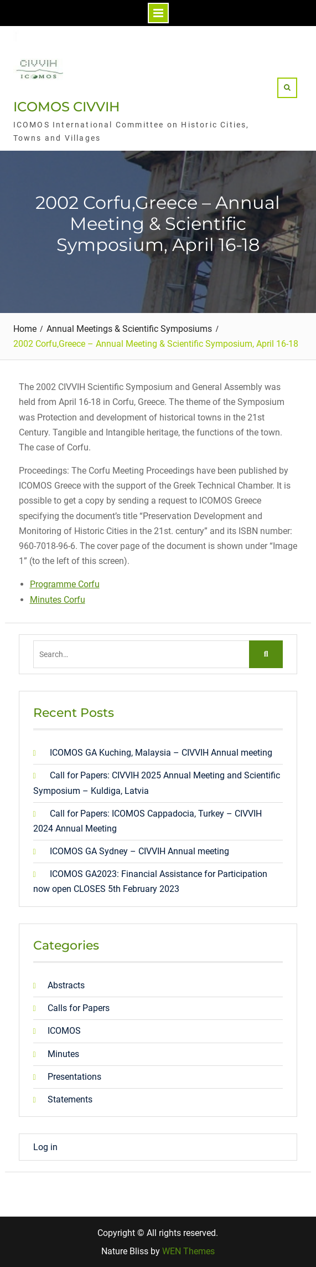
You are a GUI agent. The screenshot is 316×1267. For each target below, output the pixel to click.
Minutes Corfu (57, 599)
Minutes (63, 1054)
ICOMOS (64, 1030)
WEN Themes (188, 1251)
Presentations (74, 1076)
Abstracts (66, 985)
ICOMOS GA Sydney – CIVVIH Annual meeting (139, 851)
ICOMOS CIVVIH (66, 107)
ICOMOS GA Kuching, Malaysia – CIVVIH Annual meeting (161, 752)
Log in (45, 1147)
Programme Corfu (65, 584)
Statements (70, 1099)
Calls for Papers (79, 1008)
